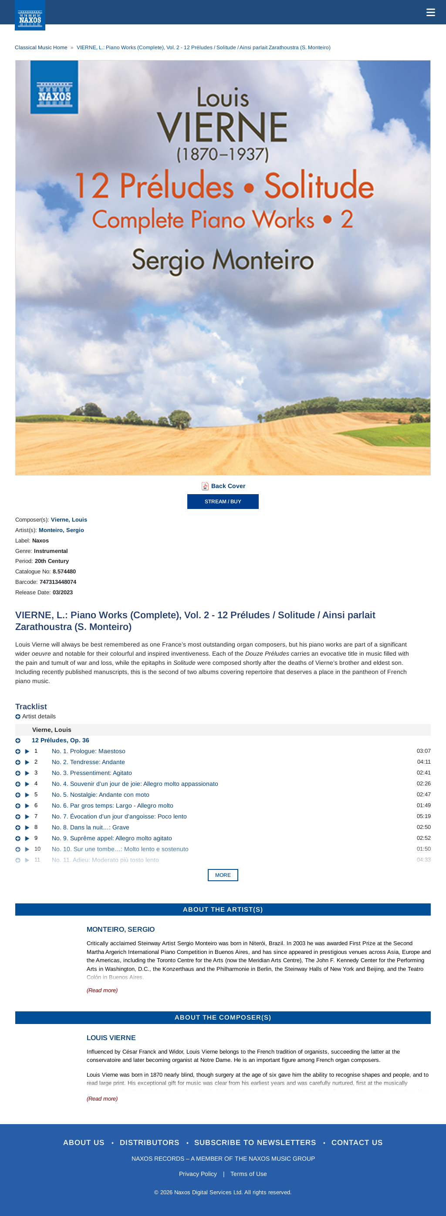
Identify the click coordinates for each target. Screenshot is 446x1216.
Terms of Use (249, 1173)
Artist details (39, 716)
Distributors (151, 1143)
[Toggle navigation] (429, 12)
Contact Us (357, 1143)
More (223, 875)
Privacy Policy (198, 1173)
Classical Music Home (41, 47)
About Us (85, 1143)
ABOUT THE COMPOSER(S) (223, 1017)
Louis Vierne (111, 1037)
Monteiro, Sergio (61, 530)
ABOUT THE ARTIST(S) (223, 909)
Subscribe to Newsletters (257, 1143)
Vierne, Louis (69, 519)
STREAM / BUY (223, 502)
